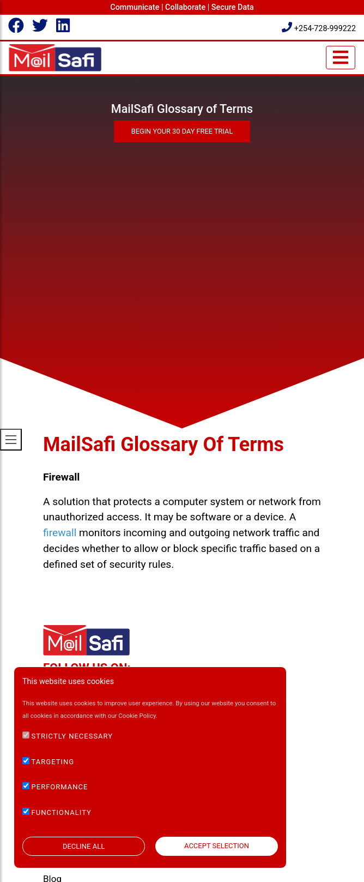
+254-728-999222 (319, 28)
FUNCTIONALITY (62, 812)
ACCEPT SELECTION (216, 846)
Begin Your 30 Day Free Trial (182, 131)
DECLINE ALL (84, 846)
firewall (59, 532)
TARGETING (53, 762)
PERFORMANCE (60, 787)
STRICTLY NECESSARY (72, 736)
